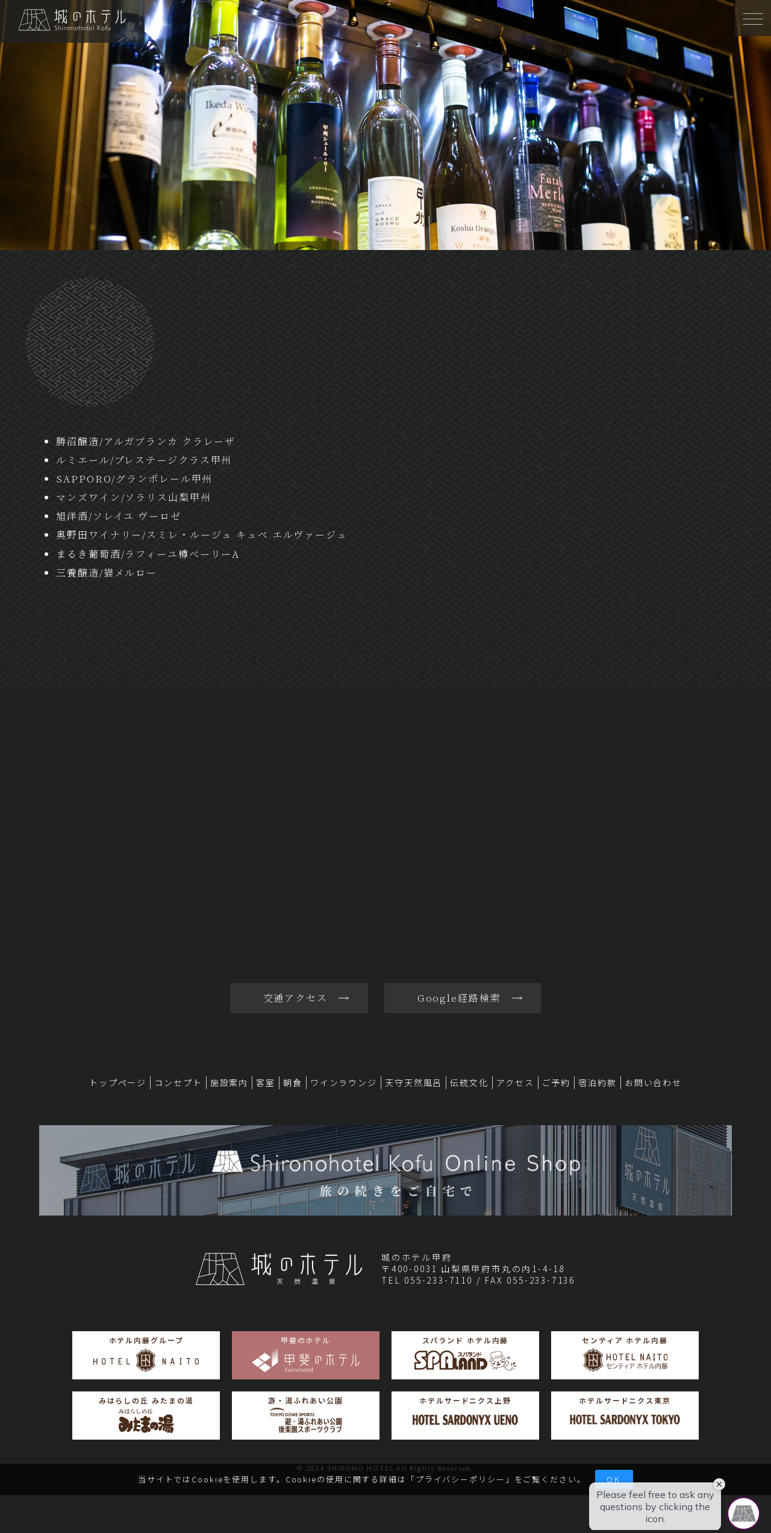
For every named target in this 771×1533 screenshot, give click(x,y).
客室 (265, 1082)
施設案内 (229, 1082)
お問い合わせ (653, 1082)
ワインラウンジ (343, 1082)
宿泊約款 (597, 1082)
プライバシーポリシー (460, 1479)
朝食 (292, 1082)
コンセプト (178, 1082)
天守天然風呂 (413, 1082)
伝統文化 (469, 1082)
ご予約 (556, 1082)
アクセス (515, 1082)
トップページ (117, 1082)
